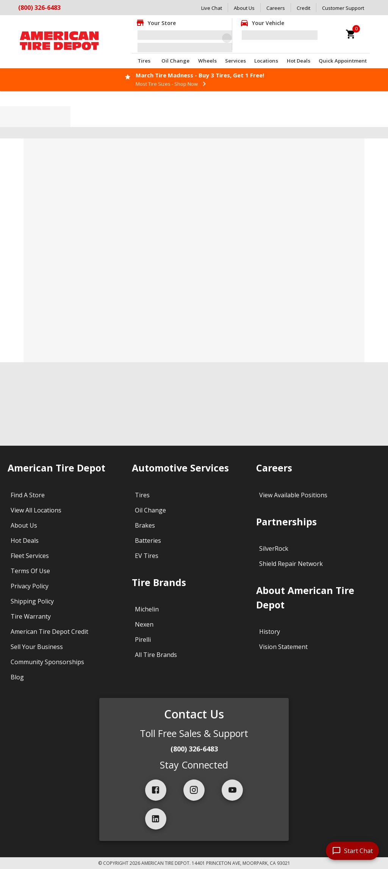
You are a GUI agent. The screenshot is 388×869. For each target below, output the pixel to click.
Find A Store (28, 495)
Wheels (207, 60)
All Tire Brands (156, 655)
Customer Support (343, 8)
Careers (275, 8)
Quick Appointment (343, 60)
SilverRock (273, 548)
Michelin (147, 609)
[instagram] (194, 790)
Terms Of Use (30, 571)
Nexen (144, 624)
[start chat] (352, 851)
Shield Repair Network (291, 563)
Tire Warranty (31, 616)
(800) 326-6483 (39, 7)
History (269, 631)
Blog (17, 677)
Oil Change (175, 60)
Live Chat (211, 8)
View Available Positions (293, 495)
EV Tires (146, 556)
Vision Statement (283, 647)
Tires (144, 60)
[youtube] (232, 790)
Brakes (145, 525)
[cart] (351, 34)
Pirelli (143, 639)
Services (235, 60)
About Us (244, 8)
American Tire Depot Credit (49, 631)
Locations (266, 60)
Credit (303, 8)
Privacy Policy (29, 586)
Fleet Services (30, 556)
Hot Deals (298, 60)
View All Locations (36, 510)
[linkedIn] (155, 819)
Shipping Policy (32, 601)
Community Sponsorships (47, 662)
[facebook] (155, 790)
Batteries (148, 540)
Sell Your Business (37, 647)
